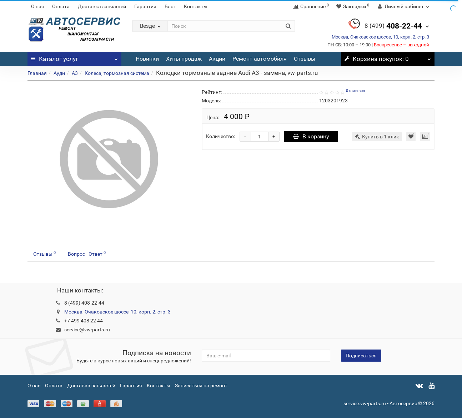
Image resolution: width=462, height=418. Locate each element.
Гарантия (145, 6)
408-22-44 (393, 26)
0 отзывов (355, 90)
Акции (217, 58)
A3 (75, 73)
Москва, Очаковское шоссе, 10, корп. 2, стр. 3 (380, 37)
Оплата (61, 6)
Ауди (59, 73)
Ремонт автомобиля (259, 58)
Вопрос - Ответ (87, 253)
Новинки (147, 58)
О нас (37, 6)
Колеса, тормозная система (117, 73)
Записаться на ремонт (201, 385)
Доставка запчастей (102, 6)
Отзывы (304, 58)
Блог (170, 6)
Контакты (195, 6)
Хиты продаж (184, 58)
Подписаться (361, 355)
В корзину (311, 136)
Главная (37, 73)
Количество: (220, 136)
